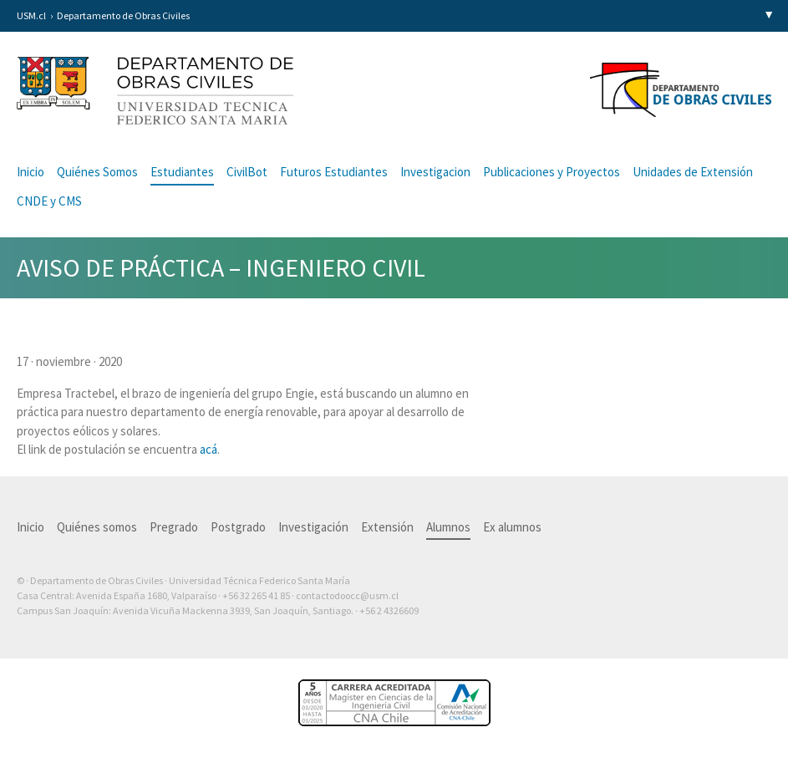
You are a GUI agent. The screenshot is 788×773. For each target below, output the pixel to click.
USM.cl (31, 15)
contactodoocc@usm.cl (347, 595)
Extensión (387, 527)
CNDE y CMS (49, 201)
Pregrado (174, 527)
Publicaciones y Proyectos (551, 172)
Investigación (313, 527)
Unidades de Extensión (693, 172)
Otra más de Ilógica (723, 636)
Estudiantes (182, 172)
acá (208, 449)
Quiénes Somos (97, 172)
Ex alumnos (512, 527)
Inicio (30, 172)
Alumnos (448, 527)
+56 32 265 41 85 (256, 595)
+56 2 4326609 (389, 610)
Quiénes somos (97, 527)
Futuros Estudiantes (334, 172)
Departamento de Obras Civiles (123, 15)
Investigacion (435, 172)
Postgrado (238, 527)
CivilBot (246, 172)
